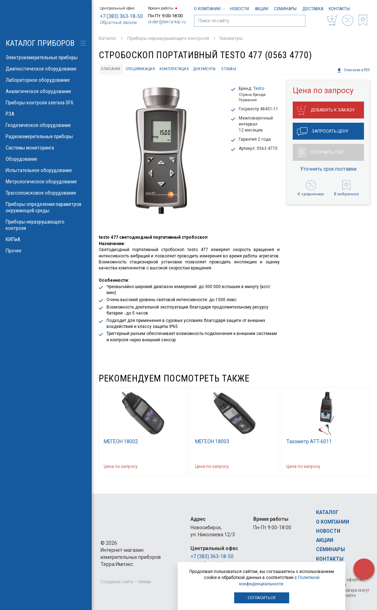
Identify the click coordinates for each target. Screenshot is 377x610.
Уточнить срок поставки (328, 169)
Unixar (145, 581)
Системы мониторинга (46, 148)
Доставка (312, 8)
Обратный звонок (118, 22)
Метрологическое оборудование (46, 181)
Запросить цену (322, 131)
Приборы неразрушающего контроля (46, 225)
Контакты (339, 8)
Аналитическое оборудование (46, 91)
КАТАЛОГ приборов (40, 43)
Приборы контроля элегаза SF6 (46, 102)
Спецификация (140, 69)
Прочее (46, 251)
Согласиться (261, 598)
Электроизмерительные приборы (46, 57)
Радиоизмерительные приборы (46, 136)
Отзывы (228, 69)
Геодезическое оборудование (46, 125)
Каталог (327, 512)
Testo (258, 88)
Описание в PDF (353, 70)
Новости (239, 8)
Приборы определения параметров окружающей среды (46, 207)
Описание (111, 69)
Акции (261, 8)
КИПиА (46, 239)
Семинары (285, 8)
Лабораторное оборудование (46, 80)
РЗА (46, 114)
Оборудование (46, 159)
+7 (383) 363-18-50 (121, 16)
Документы (204, 69)
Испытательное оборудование (46, 170)
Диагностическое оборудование (46, 69)
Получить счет (321, 152)
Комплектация (174, 69)
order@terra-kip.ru (167, 21)
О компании (209, 8)
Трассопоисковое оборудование (46, 193)
